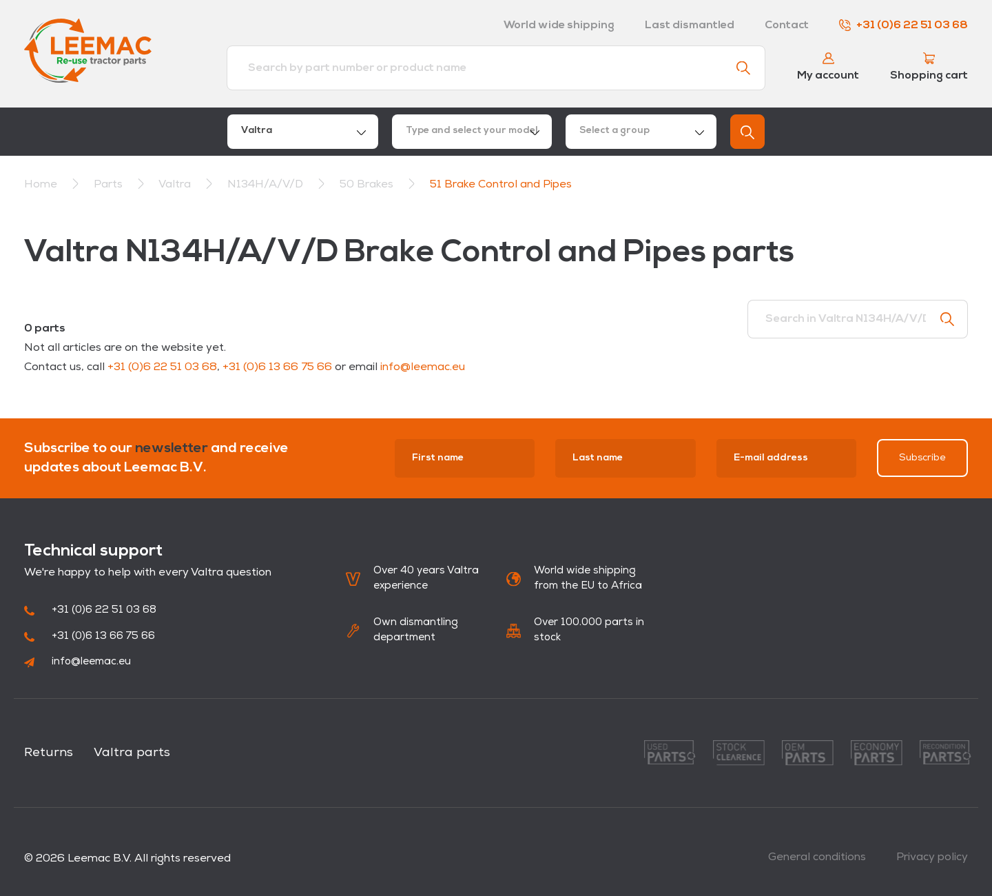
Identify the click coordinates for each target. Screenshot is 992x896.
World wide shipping (559, 25)
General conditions (817, 857)
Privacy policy (932, 857)
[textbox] (472, 131)
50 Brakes (368, 184)
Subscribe (922, 458)
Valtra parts (132, 753)
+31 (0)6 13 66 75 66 (277, 367)
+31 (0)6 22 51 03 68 (903, 25)
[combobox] (302, 131)
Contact (787, 25)
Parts (109, 184)
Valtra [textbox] (256, 130)
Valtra (176, 184)
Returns (48, 753)
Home (40, 184)
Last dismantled (689, 25)
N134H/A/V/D (266, 184)
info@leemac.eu (422, 367)
